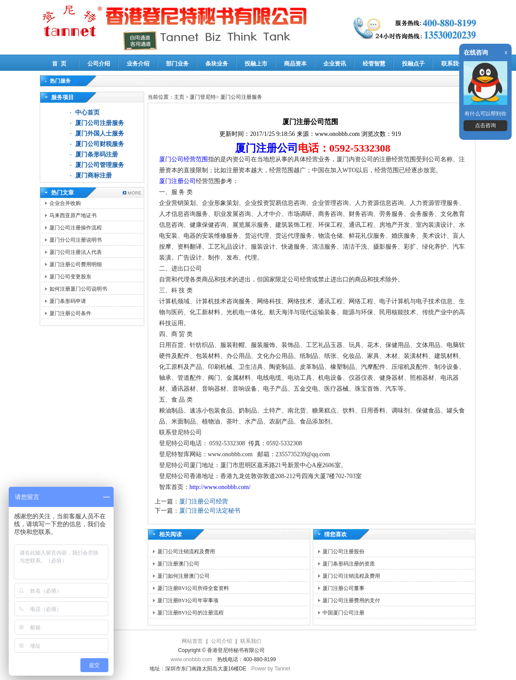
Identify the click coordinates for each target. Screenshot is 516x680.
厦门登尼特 (203, 97)
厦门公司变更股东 (70, 277)
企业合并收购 (65, 203)
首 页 (59, 63)
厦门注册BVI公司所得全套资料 (193, 588)
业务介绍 (138, 63)
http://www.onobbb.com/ (220, 487)
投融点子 (413, 63)
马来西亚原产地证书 (73, 215)
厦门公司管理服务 (99, 165)
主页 (179, 97)
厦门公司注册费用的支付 (351, 600)
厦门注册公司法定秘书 (209, 510)
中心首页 (87, 112)
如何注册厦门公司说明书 (78, 289)
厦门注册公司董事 (343, 588)
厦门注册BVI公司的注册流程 (190, 613)
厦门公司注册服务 (99, 123)
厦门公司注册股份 (343, 551)
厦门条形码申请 (67, 301)
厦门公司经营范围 (183, 159)
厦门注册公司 (266, 148)
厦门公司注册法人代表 (75, 252)
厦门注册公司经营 (203, 501)
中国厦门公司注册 (343, 613)
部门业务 (177, 63)
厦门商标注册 (93, 175)
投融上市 (256, 63)
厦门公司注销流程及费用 (186, 551)
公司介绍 (98, 63)
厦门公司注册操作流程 (75, 228)
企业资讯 (334, 63)
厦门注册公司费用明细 (75, 264)
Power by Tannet (270, 669)
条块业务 (216, 63)
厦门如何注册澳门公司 (183, 576)
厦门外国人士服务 (99, 133)
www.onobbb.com (191, 659)
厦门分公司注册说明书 (75, 240)
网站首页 (192, 641)
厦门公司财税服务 (99, 144)
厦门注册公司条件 (70, 313)
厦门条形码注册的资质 (348, 564)
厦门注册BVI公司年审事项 (188, 600)
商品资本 (295, 63)
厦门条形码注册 (96, 154)
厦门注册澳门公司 (178, 564)
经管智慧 (374, 63)
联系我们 (452, 63)
